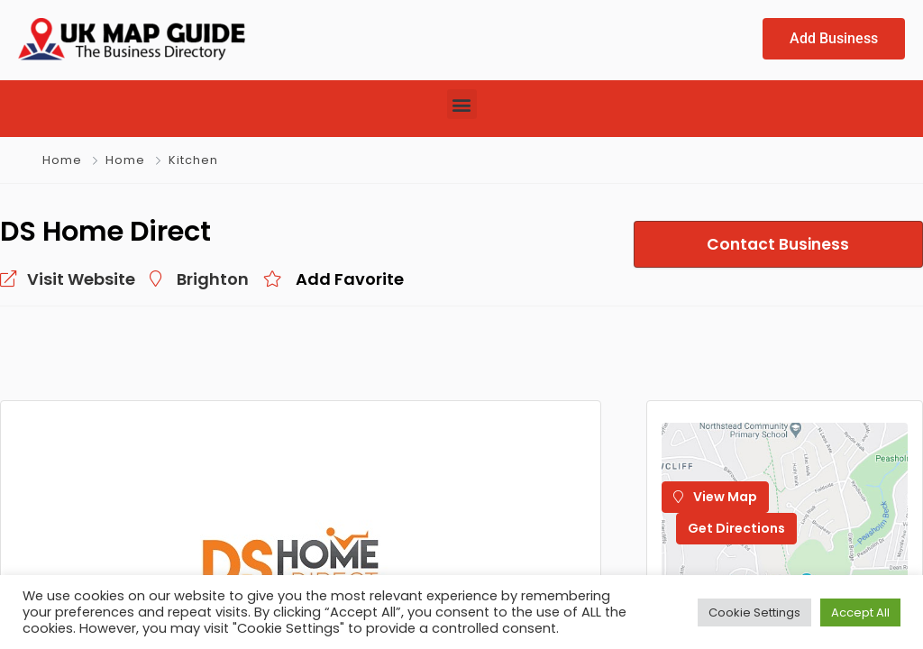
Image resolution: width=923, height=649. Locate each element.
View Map (715, 497)
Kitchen (193, 160)
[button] (462, 104)
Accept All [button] (860, 612)
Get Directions (736, 528)
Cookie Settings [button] (754, 612)
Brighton (213, 279)
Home (62, 160)
